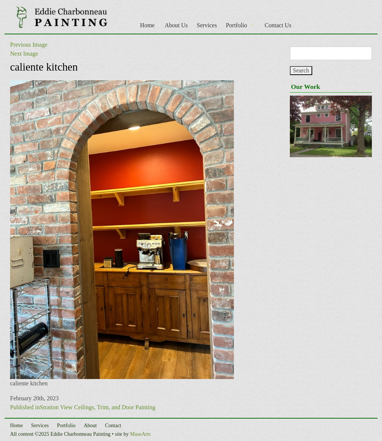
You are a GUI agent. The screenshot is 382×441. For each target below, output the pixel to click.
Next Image (24, 53)
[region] (331, 126)
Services (207, 25)
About (90, 425)
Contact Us (277, 25)
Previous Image (28, 44)
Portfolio (236, 25)
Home (147, 25)
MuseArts (140, 434)
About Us (176, 25)
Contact (113, 425)
